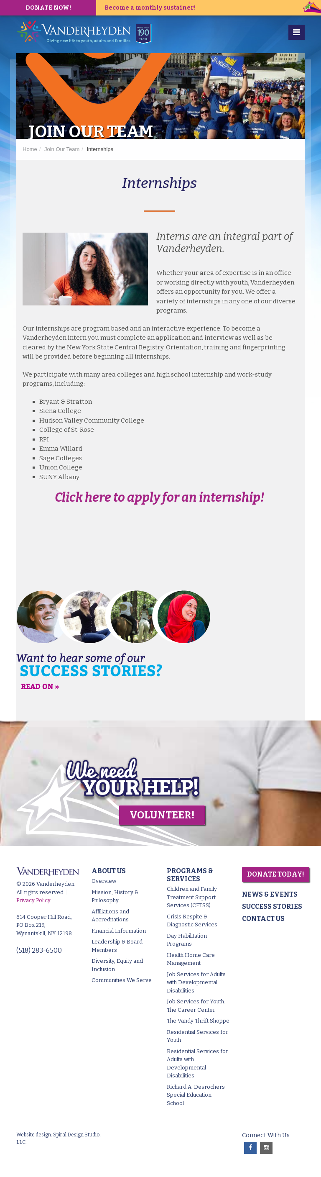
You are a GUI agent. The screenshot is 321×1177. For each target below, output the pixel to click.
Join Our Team (61, 149)
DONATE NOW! (48, 7)
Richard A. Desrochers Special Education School (196, 1095)
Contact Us (263, 919)
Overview (104, 881)
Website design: (34, 1135)
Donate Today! (275, 874)
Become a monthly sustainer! (150, 7)
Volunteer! (162, 815)
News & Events (270, 894)
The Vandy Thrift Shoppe (198, 1021)
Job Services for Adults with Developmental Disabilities (196, 982)
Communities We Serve (122, 980)
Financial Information (119, 931)
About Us (109, 871)
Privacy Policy (33, 900)
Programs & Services (190, 875)
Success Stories (272, 906)
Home (30, 149)
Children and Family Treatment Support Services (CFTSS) (192, 897)
